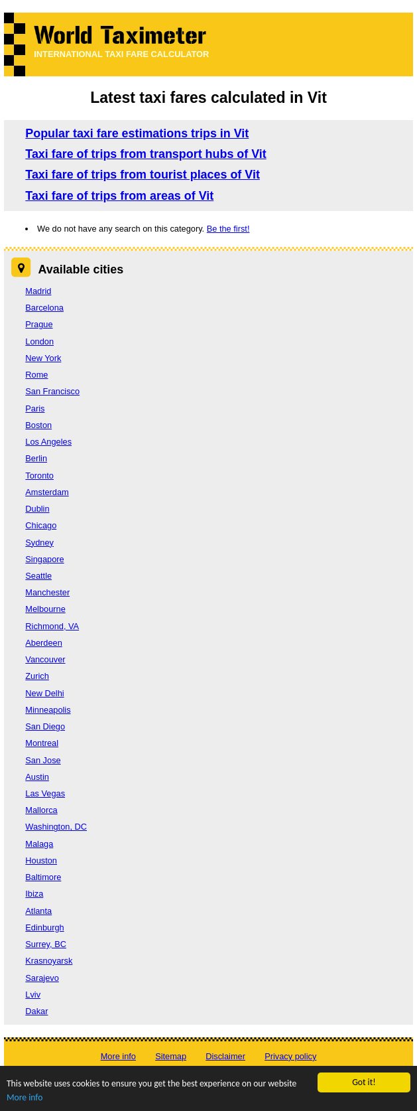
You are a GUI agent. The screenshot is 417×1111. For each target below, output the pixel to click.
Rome (36, 375)
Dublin (37, 509)
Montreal (41, 743)
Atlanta (38, 911)
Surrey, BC (45, 944)
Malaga (39, 844)
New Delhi (44, 693)
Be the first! (228, 229)
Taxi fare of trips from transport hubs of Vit (145, 154)
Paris (34, 408)
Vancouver (45, 659)
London (39, 341)
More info (24, 1098)
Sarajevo (42, 978)
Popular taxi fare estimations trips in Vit (137, 133)
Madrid (38, 291)
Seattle (38, 576)
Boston (38, 425)
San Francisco (52, 391)
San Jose (42, 760)
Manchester (47, 592)
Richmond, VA (52, 626)
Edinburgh (44, 927)
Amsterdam (46, 492)
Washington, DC (56, 827)
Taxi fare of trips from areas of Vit (119, 195)
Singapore (44, 559)
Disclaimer (225, 1056)
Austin (37, 777)
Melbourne (45, 609)
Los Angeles (48, 442)
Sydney (39, 543)
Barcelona (44, 308)
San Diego (45, 726)
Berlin (36, 458)
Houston (41, 860)
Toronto (39, 476)
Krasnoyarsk (48, 961)
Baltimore (43, 877)
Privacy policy (290, 1056)
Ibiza (34, 894)
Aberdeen (43, 643)
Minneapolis (47, 710)
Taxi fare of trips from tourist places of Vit (142, 174)
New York (43, 358)
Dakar (36, 1011)
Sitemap (170, 1056)
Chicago (40, 525)
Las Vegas (45, 793)
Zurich (37, 676)
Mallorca (41, 810)
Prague (38, 324)
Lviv (32, 995)
